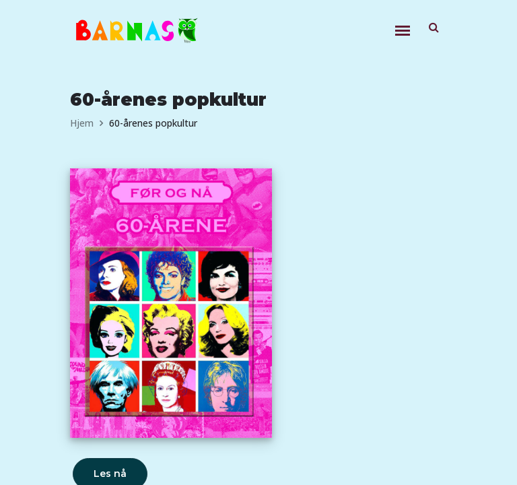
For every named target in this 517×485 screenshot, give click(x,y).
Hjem (82, 123)
